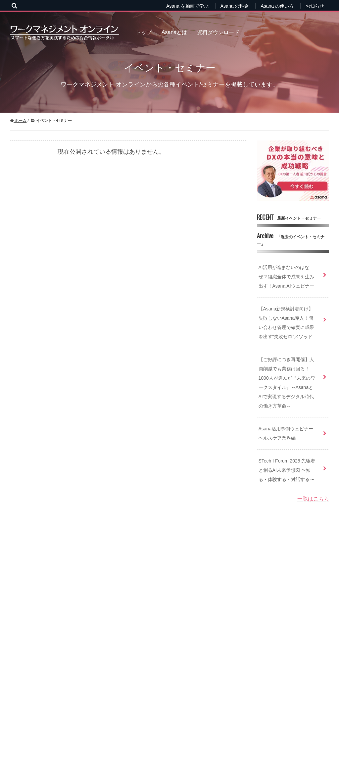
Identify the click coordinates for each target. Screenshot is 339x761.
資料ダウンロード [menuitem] (218, 32)
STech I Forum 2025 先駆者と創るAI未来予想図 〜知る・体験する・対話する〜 (287, 470)
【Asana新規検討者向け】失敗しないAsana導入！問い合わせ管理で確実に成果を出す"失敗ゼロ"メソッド (286, 322)
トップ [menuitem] (144, 32)
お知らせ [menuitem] (315, 6)
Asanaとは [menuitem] (174, 32)
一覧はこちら (313, 499)
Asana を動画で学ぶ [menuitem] (187, 6)
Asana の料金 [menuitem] (234, 6)
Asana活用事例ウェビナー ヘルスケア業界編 (286, 433)
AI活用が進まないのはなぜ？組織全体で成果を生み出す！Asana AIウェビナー (286, 277)
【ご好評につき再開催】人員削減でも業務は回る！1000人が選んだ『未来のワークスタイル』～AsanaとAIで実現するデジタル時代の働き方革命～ (287, 382)
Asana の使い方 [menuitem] (277, 6)
